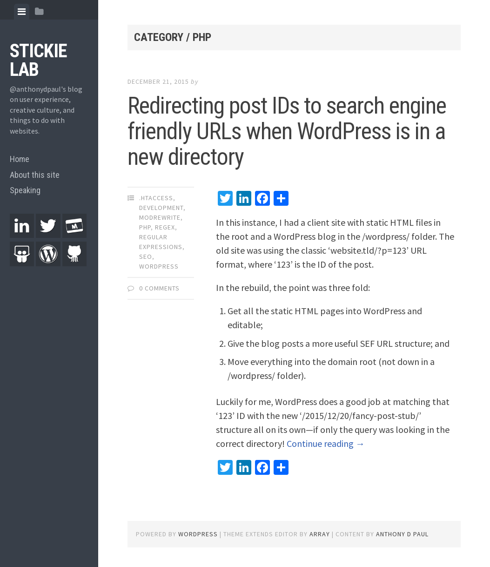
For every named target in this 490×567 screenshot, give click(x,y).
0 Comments (159, 288)
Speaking (25, 190)
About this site (35, 175)
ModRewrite (160, 217)
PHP (145, 227)
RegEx (165, 227)
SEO (145, 256)
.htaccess (156, 198)
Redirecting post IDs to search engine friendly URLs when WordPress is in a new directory (287, 131)
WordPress (159, 266)
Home (19, 159)
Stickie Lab (38, 60)
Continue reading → (326, 443)
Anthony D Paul (402, 534)
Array (319, 534)
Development (161, 207)
